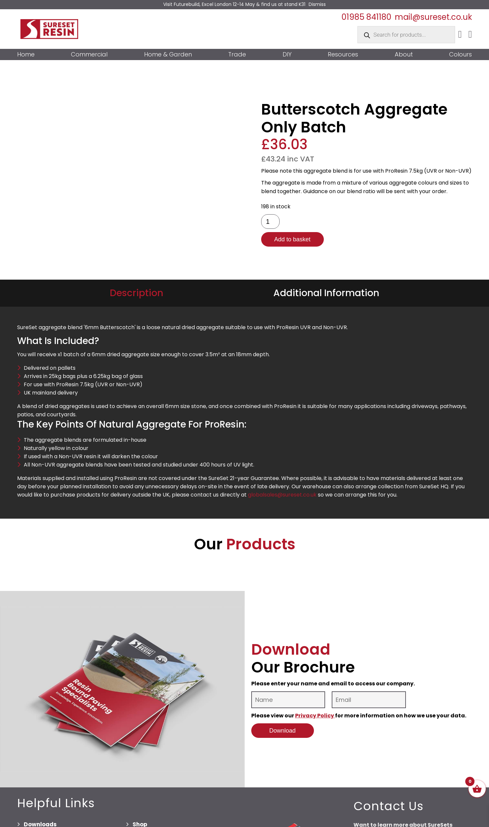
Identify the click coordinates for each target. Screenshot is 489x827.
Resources (343, 54)
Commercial (89, 54)
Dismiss (317, 4)
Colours (460, 54)
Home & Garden (168, 54)
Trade (237, 54)
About (404, 54)
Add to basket (292, 239)
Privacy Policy (315, 715)
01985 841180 (366, 17)
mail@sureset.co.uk (433, 17)
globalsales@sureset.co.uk (282, 495)
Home (26, 54)
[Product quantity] (270, 221)
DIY (287, 54)
